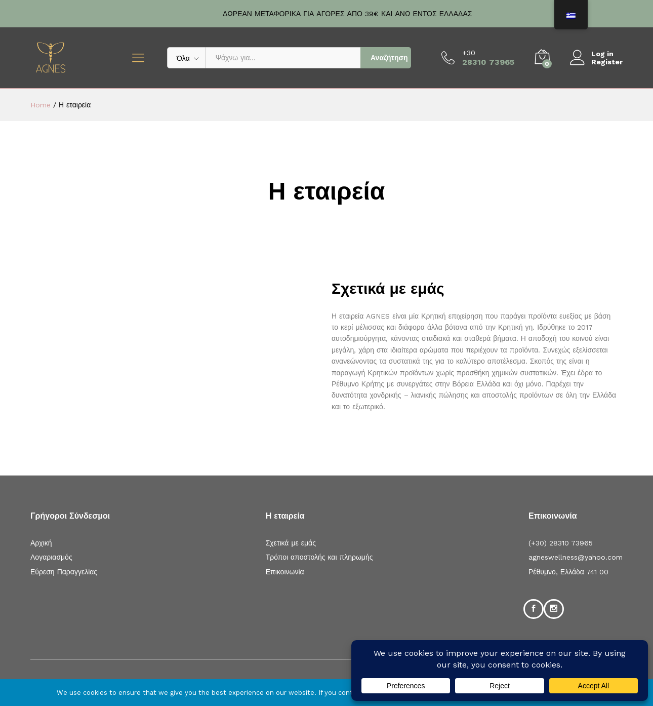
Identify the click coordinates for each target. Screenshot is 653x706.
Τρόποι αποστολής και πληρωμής (319, 557)
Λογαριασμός (51, 557)
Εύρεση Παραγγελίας (63, 572)
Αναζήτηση (389, 58)
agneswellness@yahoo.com (575, 557)
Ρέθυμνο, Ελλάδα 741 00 (568, 572)
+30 (468, 53)
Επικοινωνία (285, 572)
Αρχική (41, 543)
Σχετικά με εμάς (291, 543)
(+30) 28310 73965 (560, 543)
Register (607, 62)
